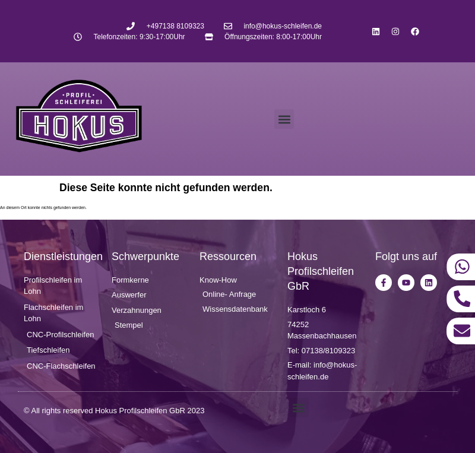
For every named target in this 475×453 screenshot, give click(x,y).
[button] (284, 119)
